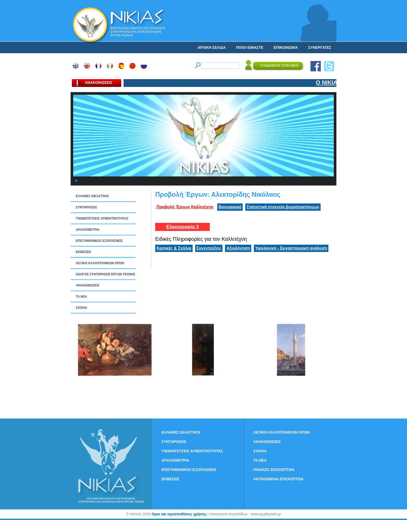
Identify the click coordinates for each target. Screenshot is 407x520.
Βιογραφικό (230, 207)
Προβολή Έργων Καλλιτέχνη (185, 207)
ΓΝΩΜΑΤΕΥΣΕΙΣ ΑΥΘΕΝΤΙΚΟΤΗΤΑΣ (102, 218)
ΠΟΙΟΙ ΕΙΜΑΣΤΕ (249, 47)
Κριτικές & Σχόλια (174, 248)
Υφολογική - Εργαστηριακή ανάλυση (291, 248)
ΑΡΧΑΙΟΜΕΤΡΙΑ (87, 229)
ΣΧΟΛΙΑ (81, 308)
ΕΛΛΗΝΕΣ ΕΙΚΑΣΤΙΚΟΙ (92, 196)
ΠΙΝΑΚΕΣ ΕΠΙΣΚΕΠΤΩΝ (273, 470)
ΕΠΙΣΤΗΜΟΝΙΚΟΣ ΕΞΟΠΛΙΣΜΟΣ (99, 241)
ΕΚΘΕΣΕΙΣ (83, 252)
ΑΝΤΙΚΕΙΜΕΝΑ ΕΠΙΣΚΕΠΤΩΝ (278, 479)
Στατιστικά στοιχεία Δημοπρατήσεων (283, 207)
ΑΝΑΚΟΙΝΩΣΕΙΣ (87, 285)
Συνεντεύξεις (208, 248)
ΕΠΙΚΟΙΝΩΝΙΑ (286, 47)
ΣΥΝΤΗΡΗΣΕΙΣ (86, 207)
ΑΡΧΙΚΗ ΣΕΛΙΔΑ (212, 47)
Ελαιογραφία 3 (182, 226)
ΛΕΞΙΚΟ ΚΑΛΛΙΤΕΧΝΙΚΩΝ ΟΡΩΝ (100, 263)
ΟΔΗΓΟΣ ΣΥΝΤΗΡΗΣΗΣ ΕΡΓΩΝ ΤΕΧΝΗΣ (105, 274)
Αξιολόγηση (238, 248)
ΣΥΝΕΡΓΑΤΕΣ (319, 47)
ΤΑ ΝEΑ (81, 296)
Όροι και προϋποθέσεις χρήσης (179, 514)
